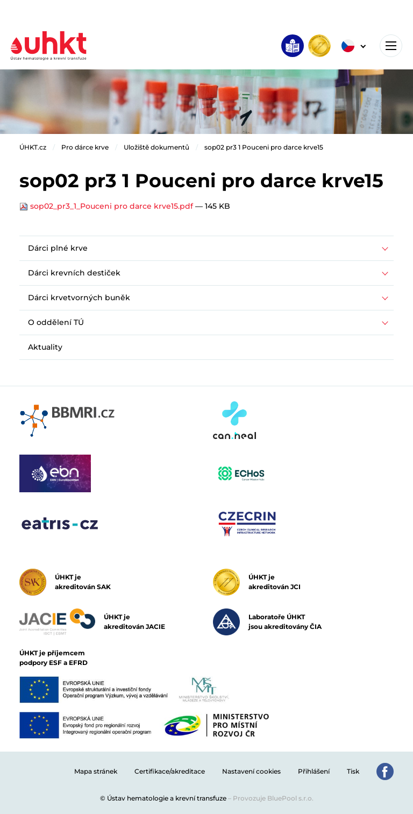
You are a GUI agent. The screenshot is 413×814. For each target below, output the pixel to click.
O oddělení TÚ (56, 322)
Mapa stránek (95, 771)
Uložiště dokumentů (156, 147)
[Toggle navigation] (391, 45)
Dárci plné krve (58, 248)
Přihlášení (314, 771)
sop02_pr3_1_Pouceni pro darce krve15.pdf (107, 206)
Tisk (353, 771)
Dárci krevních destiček (74, 273)
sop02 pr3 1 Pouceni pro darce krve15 (263, 147)
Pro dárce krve (85, 147)
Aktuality (45, 347)
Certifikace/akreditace (169, 771)
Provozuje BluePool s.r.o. (273, 798)
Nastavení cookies (251, 771)
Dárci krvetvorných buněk (79, 297)
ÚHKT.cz (32, 147)
